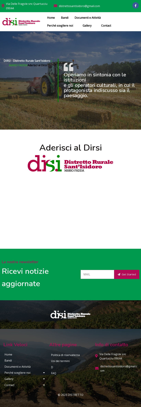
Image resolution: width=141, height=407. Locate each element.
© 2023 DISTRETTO (70, 395)
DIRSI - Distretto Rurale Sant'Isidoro (27, 61)
